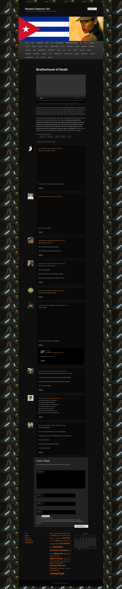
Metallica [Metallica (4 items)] (52, 556)
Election (34, 46)
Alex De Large (41, 290)
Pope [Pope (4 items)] (61, 561)
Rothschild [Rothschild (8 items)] (53, 568)
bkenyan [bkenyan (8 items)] (54, 535)
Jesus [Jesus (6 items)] (51, 553)
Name (40, 495)
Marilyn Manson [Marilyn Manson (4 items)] (67, 553)
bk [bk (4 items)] (50, 535)
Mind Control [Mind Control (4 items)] (57, 556)
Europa (40, 46)
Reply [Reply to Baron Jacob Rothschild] (40, 452)
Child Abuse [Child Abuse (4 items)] (52, 538)
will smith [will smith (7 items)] (56, 570)
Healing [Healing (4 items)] (62, 540)
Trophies (92, 53)
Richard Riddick (42, 240)
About (32, 42)
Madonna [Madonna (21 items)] (58, 553)
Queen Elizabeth (42, 148)
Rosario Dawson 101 (37, 8)
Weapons (43, 57)
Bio (52, 42)
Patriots (75, 50)
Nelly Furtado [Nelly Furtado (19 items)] (56, 558)
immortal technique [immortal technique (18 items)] (59, 550)
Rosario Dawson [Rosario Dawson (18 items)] (57, 565)
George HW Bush (42, 196)
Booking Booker (59, 42)
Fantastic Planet (54, 46)
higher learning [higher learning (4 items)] (67, 540)
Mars (34, 50)
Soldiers (77, 53)
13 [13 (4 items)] (53, 533)
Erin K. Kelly (48, 351)
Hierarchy (84, 46)
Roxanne (44, 53)
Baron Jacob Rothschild (44, 425)
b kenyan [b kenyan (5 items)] (60, 535)
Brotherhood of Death (71, 42)
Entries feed (28, 539)
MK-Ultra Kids (51, 50)
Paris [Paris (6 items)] (58, 561)
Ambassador (40, 42)
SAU (50, 53)
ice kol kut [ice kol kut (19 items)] (65, 543)
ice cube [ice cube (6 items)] (52, 543)
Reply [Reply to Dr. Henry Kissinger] (40, 390)
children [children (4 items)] (57, 538)
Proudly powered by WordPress (61, 583)
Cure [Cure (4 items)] (61, 538)
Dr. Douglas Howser (43, 305)
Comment (40, 472)
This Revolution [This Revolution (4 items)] (61, 568)
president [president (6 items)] (60, 563)
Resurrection (36, 53)
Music (58, 50)
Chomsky (91, 42)
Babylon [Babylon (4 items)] (68, 533)
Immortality (91, 46)
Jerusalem (28, 50)
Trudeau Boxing (29, 57)
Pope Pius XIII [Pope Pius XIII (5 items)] (53, 563)
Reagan (89, 50)
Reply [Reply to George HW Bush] (40, 232)
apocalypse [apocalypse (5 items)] (63, 533)
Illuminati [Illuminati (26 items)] (58, 547)
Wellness (50, 57)
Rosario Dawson (42, 263)
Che (81, 42)
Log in (26, 537)
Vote (37, 57)
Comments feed (29, 540)
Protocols (82, 50)
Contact (27, 46)
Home (27, 42)
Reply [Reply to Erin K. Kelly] (43, 361)
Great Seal (70, 46)
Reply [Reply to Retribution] (40, 417)
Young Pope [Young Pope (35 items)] (57, 573)
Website (39, 511)
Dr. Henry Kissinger (43, 371)
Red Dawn (28, 53)
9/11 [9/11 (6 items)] (51, 533)
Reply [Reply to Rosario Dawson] (40, 282)
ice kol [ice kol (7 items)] (57, 543)
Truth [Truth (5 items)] (51, 570)
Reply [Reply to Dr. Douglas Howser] (40, 345)
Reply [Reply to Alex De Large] (40, 297)
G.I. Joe (63, 46)
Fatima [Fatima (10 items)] (57, 540)
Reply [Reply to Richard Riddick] (40, 255)
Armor (46, 42)
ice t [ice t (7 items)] (51, 547)
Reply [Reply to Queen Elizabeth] (40, 188)
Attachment (39, 516)
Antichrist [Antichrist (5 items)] (57, 533)
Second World (57, 53)
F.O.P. (46, 46)
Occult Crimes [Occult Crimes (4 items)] (53, 561)
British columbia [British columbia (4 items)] (66, 535)
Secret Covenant (68, 53)
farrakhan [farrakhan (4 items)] (52, 540)
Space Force (84, 53)
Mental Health (41, 50)
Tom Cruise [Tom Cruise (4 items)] (67, 568)
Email (40, 503)
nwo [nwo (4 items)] (69, 558)
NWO (69, 50)
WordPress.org (29, 542)
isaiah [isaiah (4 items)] (70, 550)
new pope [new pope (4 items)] (65, 558)
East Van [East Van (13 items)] (66, 538)
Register (27, 535)
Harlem (77, 46)
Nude (64, 50)
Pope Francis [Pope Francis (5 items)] (66, 561)
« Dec (79, 548)
